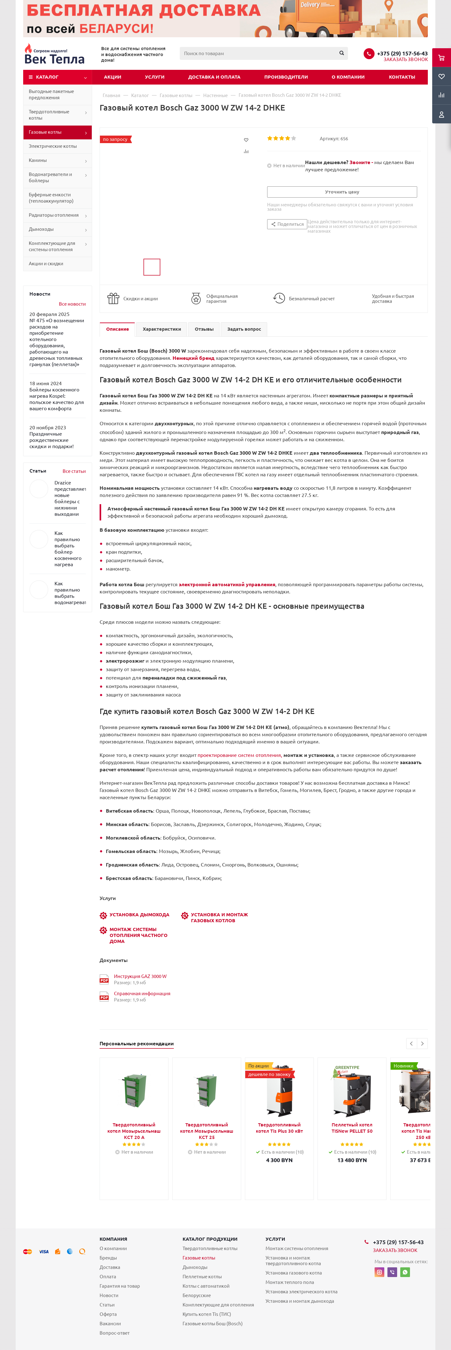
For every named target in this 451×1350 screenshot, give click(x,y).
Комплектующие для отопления (218, 1304)
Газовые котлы (45, 132)
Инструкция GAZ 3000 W (140, 976)
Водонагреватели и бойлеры (50, 177)
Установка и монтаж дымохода (300, 1301)
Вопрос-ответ (115, 1333)
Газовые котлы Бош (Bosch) (213, 1323)
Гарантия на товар (120, 1286)
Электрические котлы (53, 146)
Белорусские (197, 1295)
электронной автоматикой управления (227, 584)
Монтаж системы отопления (297, 1248)
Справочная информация (142, 993)
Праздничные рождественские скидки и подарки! (51, 440)
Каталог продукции (210, 1239)
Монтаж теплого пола (290, 1282)
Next (422, 1043)
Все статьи (74, 471)
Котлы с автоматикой (206, 1286)
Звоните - (362, 162)
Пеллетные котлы (202, 1276)
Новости (109, 1295)
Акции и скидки (46, 263)
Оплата (108, 1276)
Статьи (107, 1304)
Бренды (108, 1257)
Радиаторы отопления (54, 215)
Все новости (72, 304)
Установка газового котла (294, 1272)
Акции (112, 77)
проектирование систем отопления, (266, 755)
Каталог (47, 77)
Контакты (402, 77)
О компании (348, 77)
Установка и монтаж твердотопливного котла (293, 1260)
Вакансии (110, 1323)
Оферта (108, 1314)
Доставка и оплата (214, 77)
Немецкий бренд (194, 358)
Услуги (154, 77)
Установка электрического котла (302, 1291)
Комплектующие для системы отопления (52, 246)
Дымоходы (41, 229)
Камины (38, 160)
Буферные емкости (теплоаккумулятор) (51, 198)
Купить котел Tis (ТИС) (207, 1314)
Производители (286, 77)
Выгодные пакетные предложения (51, 94)
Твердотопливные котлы (49, 115)
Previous (412, 1043)
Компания (113, 1239)
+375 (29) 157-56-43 (402, 53)
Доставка (110, 1267)
